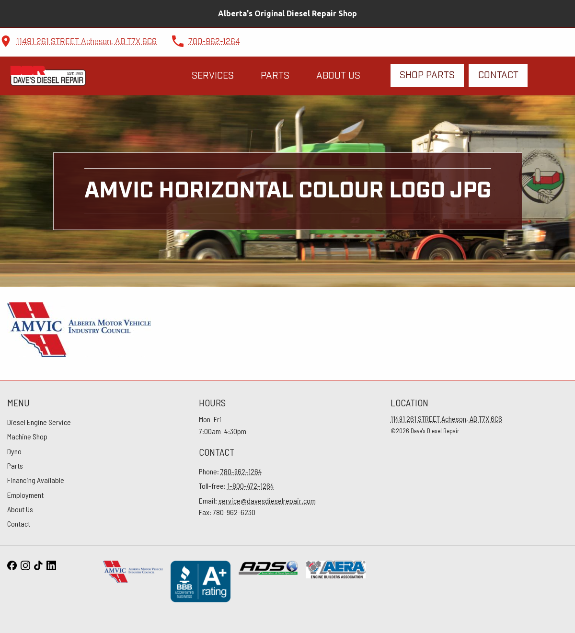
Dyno (14, 451)
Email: (257, 500)
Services (213, 76)
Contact (498, 75)
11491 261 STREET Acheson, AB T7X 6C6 (86, 42)
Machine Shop (27, 436)
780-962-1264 (214, 42)
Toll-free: (236, 485)
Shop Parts (427, 75)
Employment (25, 494)
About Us (338, 76)
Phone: (230, 471)
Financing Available (35, 479)
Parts (275, 76)
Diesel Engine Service (39, 421)
